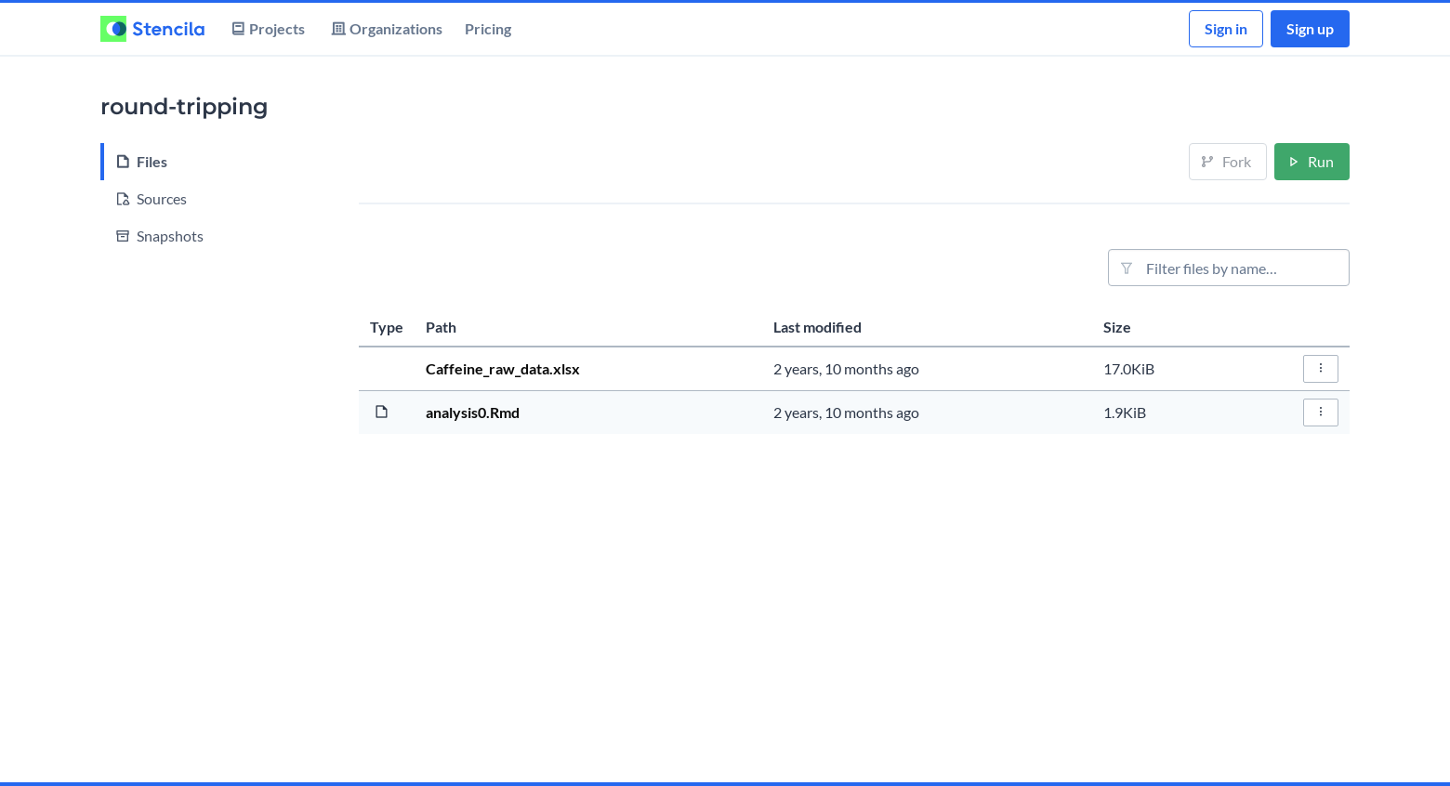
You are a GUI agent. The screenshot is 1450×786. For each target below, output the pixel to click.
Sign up (1310, 28)
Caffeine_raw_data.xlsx (503, 368)
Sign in (1226, 28)
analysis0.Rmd (473, 412)
